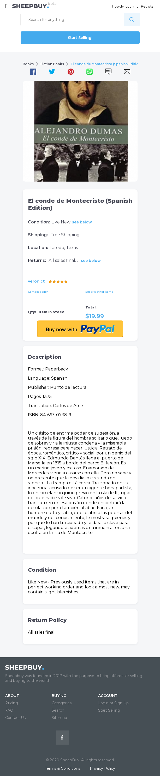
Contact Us (15, 717)
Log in (130, 6)
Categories (62, 703)
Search (58, 710)
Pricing (11, 703)
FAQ (9, 710)
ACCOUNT (107, 695)
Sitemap (59, 717)
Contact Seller (38, 292)
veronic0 (36, 281)
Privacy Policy (102, 768)
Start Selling (109, 710)
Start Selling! (80, 37)
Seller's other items (99, 292)
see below (82, 222)
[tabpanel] (80, 131)
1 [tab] (80, 175)
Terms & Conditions (62, 768)
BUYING (59, 695)
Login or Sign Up (113, 703)
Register (148, 6)
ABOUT (12, 695)
